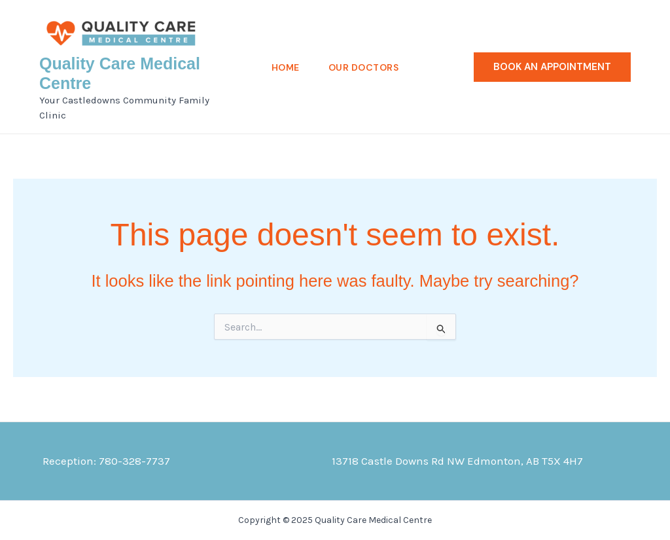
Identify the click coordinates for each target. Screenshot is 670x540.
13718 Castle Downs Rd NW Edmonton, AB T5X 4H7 (457, 460)
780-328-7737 (134, 460)
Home (286, 67)
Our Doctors (363, 67)
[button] (552, 67)
